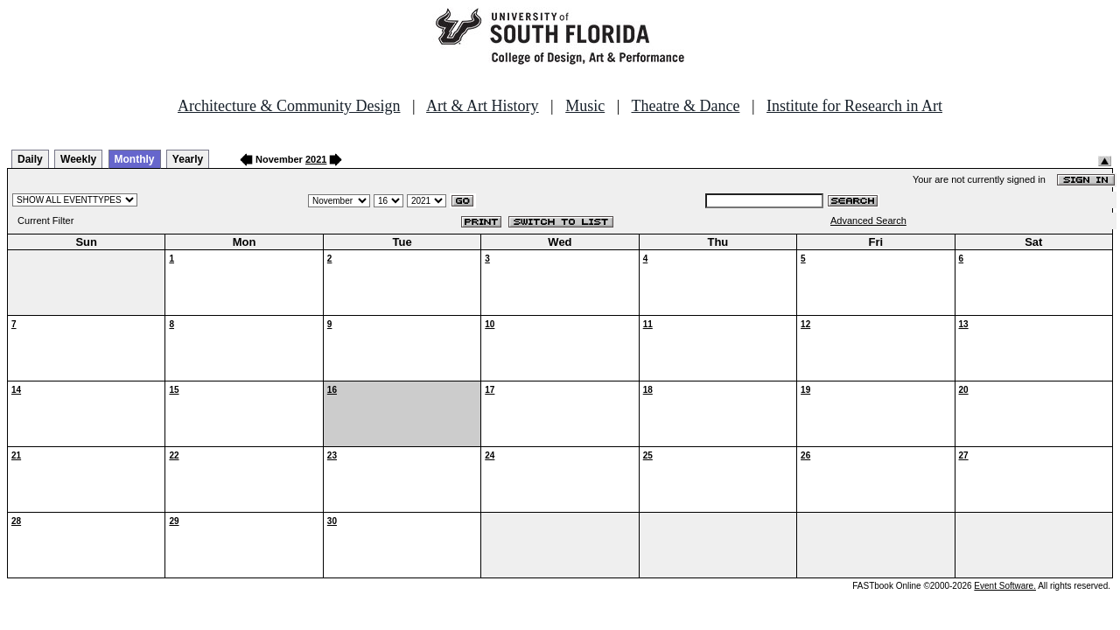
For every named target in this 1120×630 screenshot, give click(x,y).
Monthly (135, 159)
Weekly (78, 159)
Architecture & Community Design (289, 106)
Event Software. (1005, 586)
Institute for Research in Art (854, 106)
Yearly (187, 159)
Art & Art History (482, 106)
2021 (315, 159)
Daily (30, 159)
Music (585, 106)
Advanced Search (868, 220)
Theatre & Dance (685, 106)
